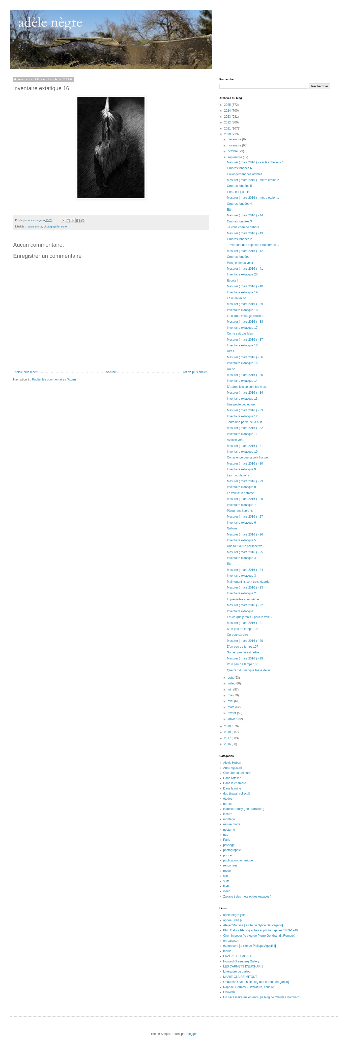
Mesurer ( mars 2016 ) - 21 (245, 623)
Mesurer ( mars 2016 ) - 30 (245, 463)
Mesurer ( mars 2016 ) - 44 (245, 215)
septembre (235, 157)
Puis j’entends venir (240, 263)
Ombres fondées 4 (239, 204)
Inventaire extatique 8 (241, 487)
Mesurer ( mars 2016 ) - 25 (245, 552)
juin (230, 689)
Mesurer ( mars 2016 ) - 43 (245, 233)
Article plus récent (26, 372)
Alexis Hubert (232, 762)
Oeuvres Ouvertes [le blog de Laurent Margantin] (256, 982)
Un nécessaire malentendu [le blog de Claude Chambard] (261, 997)
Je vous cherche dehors (243, 227)
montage (229, 819)
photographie (52, 226)
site (225, 876)
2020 (228, 134)
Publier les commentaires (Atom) (54, 379)
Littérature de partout (237, 971)
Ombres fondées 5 (239, 186)
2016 (228, 744)
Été (229, 564)
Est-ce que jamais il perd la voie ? (249, 617)
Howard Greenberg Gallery (241, 961)
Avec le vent (235, 440)
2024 (228, 110)
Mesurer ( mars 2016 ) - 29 (245, 481)
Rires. (231, 351)
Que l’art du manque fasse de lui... (250, 670)
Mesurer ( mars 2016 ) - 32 (245, 428)
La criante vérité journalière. (245, 316)
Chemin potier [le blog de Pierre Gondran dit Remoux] (259, 935)
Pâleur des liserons (240, 511)
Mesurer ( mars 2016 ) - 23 (245, 587)
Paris (226, 839)
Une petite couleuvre (241, 404)
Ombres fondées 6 (239, 168)
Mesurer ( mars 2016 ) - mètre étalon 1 (253, 197)
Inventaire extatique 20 (242, 274)
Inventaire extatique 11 (242, 434)
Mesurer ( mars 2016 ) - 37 (245, 339)
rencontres (230, 865)
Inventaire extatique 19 (242, 292)
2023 (228, 116)
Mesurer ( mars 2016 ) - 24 (245, 570)
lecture (227, 814)
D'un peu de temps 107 (242, 646)
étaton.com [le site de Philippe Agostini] (249, 946)
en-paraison (231, 940)
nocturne (229, 829)
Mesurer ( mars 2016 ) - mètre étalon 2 (253, 180)
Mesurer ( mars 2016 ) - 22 (245, 605)
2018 (228, 732)
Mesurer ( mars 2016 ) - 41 (245, 268)
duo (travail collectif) (236, 793)
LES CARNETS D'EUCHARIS (243, 966)
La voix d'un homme (240, 493)
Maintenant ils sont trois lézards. (248, 581)
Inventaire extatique (240, 611)
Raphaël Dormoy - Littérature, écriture (248, 987)
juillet (232, 683)
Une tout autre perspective (245, 546)
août (231, 677)
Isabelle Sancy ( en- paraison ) (243, 809)
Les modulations (238, 475)
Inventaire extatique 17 (242, 327)
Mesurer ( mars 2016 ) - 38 (245, 321)
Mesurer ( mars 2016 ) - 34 (245, 392)
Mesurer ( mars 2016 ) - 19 (245, 658)
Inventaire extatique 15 (242, 363)
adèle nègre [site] (234, 915)
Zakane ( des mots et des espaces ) (247, 896)
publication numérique (238, 860)
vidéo (226, 891)
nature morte (34, 226)
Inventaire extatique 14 (242, 380)
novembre (235, 145)
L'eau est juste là (238, 192)
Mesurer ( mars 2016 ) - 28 (245, 499)
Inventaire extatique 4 (241, 558)
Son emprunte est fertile (243, 652)
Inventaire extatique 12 (242, 416)
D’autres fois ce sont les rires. (247, 387)
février (232, 713)
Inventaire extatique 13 (242, 398)
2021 (228, 128)
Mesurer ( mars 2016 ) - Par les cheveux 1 (255, 162)
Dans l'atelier (232, 778)
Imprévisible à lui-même (243, 599)
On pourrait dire (237, 634)
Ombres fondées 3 (239, 221)
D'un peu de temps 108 (242, 629)
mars (231, 707)
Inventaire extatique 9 (241, 469)
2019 (228, 726)
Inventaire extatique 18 (242, 310)
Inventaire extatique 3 (241, 575)
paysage (229, 845)
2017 (228, 738)
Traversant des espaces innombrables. (253, 245)
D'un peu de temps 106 (242, 664)
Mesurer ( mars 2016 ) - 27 (245, 516)
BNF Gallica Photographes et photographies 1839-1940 (260, 930)
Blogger (191, 1034)
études (227, 798)
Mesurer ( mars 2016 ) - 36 (245, 357)
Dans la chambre (234, 783)
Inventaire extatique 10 (242, 451)
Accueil (111, 372)
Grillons (232, 528)
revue (227, 871)
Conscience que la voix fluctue (247, 457)
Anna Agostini (232, 768)
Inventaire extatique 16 (242, 345)
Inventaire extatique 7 (241, 505)
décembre (235, 139)
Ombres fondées (238, 257)
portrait (228, 855)
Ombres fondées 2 (239, 239)
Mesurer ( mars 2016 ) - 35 (245, 375)
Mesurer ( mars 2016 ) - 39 (245, 304)
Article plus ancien (195, 372)
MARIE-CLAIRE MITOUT (240, 977)
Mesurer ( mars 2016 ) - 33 (245, 410)
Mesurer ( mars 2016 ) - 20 (245, 641)
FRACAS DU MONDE (238, 956)
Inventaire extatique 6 (241, 522)
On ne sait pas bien (240, 333)
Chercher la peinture (237, 773)
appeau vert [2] (233, 920)
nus (225, 834)
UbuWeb (229, 992)
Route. (231, 369)
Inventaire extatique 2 (241, 593)
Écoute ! (232, 280)
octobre (233, 151)
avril (231, 701)
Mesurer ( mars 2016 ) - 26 (245, 534)
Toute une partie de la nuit (244, 422)
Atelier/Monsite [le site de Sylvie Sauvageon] (253, 925)
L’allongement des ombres (244, 174)
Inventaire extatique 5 (241, 540)
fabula (227, 951)
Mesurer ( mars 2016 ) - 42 (245, 251)
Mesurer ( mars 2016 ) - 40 (245, 286)
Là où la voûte (236, 298)
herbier (228, 804)
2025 (228, 105)
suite (64, 226)
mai (231, 695)
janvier (233, 719)
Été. (229, 209)
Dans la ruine (232, 788)
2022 (228, 122)
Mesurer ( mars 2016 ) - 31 (245, 446)
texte (226, 886)
